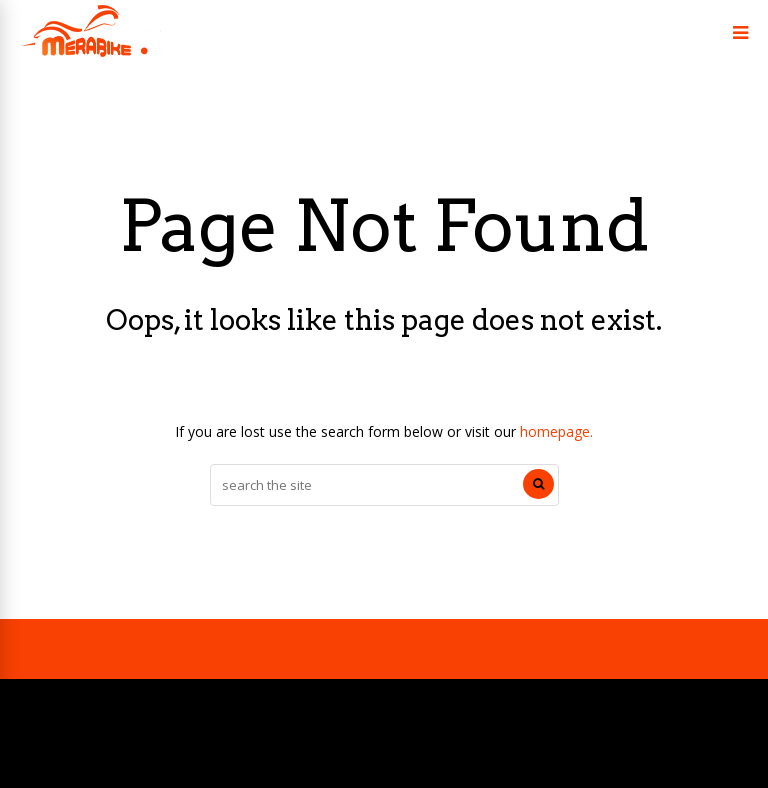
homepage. (556, 431)
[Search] (538, 484)
